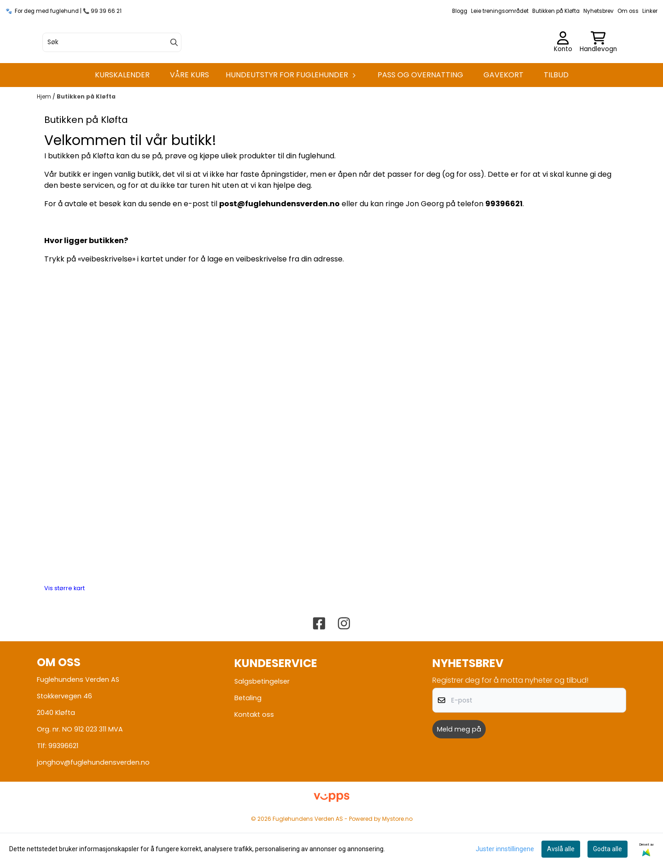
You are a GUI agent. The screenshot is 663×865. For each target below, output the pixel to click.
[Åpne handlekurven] (598, 63)
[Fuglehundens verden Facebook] (319, 664)
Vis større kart (64, 629)
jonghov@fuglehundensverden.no (93, 803)
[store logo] (331, 63)
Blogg (459, 11)
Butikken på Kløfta (556, 11)
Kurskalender (122, 115)
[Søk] (111, 63)
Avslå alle (561, 849)
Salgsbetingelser (262, 722)
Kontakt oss (254, 755)
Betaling (248, 738)
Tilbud (556, 115)
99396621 (63, 786)
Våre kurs (189, 115)
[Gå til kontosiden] (563, 63)
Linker (649, 11)
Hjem (44, 137)
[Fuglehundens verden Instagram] (344, 664)
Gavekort (503, 115)
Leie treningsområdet (500, 11)
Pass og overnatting (420, 115)
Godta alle (607, 849)
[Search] (174, 63)
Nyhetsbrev (598, 11)
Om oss (628, 11)
